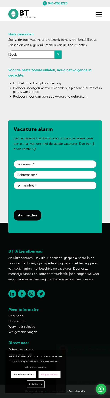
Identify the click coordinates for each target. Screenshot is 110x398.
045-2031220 (58, 3)
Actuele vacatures (21, 349)
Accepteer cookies (23, 374)
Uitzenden (15, 316)
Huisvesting (16, 321)
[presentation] (41, 199)
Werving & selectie (21, 327)
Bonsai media (77, 391)
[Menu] (97, 14)
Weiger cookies (49, 374)
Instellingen (35, 384)
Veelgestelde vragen (22, 332)
